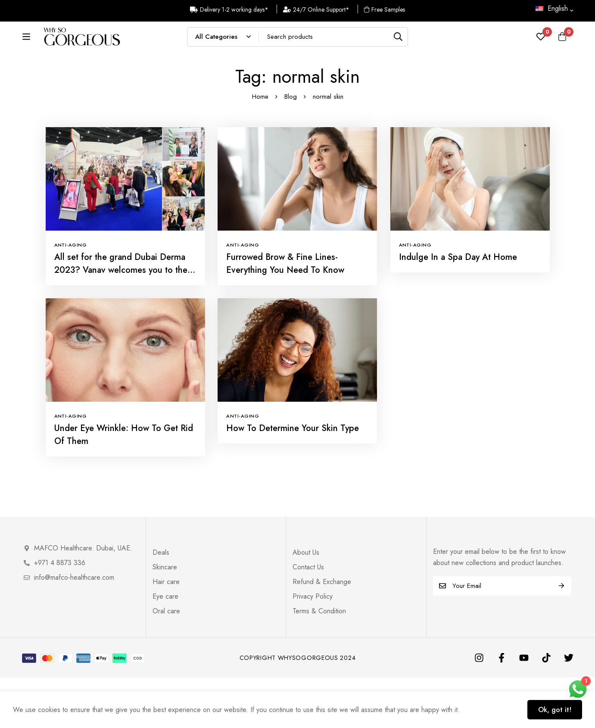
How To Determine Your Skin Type (292, 478)
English (552, 8)
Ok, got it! (554, 710)
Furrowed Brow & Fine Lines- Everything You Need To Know (285, 314)
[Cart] (562, 42)
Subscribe (561, 636)
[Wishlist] (540, 42)
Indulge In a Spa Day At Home (458, 307)
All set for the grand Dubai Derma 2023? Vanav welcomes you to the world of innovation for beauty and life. (121, 327)
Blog (290, 147)
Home (260, 147)
